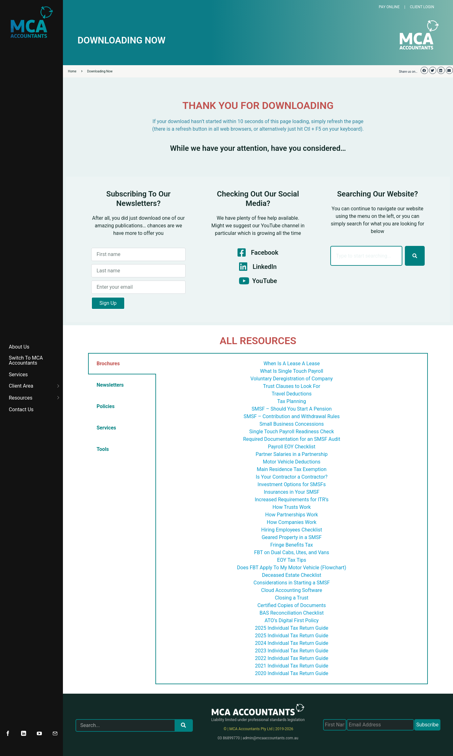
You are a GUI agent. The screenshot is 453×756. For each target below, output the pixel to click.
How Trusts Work (291, 507)
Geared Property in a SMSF (292, 537)
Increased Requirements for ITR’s (292, 500)
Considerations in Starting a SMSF (292, 583)
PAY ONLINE (389, 7)
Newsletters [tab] (110, 385)
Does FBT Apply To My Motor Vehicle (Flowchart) (291, 568)
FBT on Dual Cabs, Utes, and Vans (291, 552)
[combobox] (366, 256)
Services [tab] (106, 428)
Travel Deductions (291, 394)
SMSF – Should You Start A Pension (292, 409)
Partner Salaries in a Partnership (291, 454)
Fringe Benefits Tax (291, 545)
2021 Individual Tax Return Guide (291, 666)
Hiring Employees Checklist (291, 530)
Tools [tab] (103, 449)
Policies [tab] (106, 406)
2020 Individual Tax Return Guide (291, 673)
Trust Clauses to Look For (291, 386)
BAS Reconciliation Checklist (292, 613)
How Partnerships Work (291, 515)
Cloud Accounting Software (291, 590)
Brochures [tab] (108, 364)
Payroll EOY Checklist (291, 447)
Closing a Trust (291, 598)
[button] (424, 70)
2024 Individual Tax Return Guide (291, 643)
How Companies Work (291, 522)
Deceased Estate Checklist (292, 575)
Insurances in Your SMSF (292, 492)
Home (75, 71)
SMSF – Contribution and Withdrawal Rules (291, 416)
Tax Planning (291, 401)
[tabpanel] (291, 519)
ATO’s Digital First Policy (292, 620)
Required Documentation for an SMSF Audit (291, 439)
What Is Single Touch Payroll (291, 371)
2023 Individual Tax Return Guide (291, 651)
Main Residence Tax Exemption (291, 469)
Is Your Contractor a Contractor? (291, 477)
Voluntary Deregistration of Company (291, 379)
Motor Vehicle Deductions (292, 462)
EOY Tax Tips (291, 560)
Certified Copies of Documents (291, 605)
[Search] (415, 256)
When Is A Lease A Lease (292, 364)
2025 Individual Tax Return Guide (291, 628)
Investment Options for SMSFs (292, 484)
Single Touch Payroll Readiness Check (291, 432)
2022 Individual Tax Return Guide (291, 658)
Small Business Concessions (292, 424)
